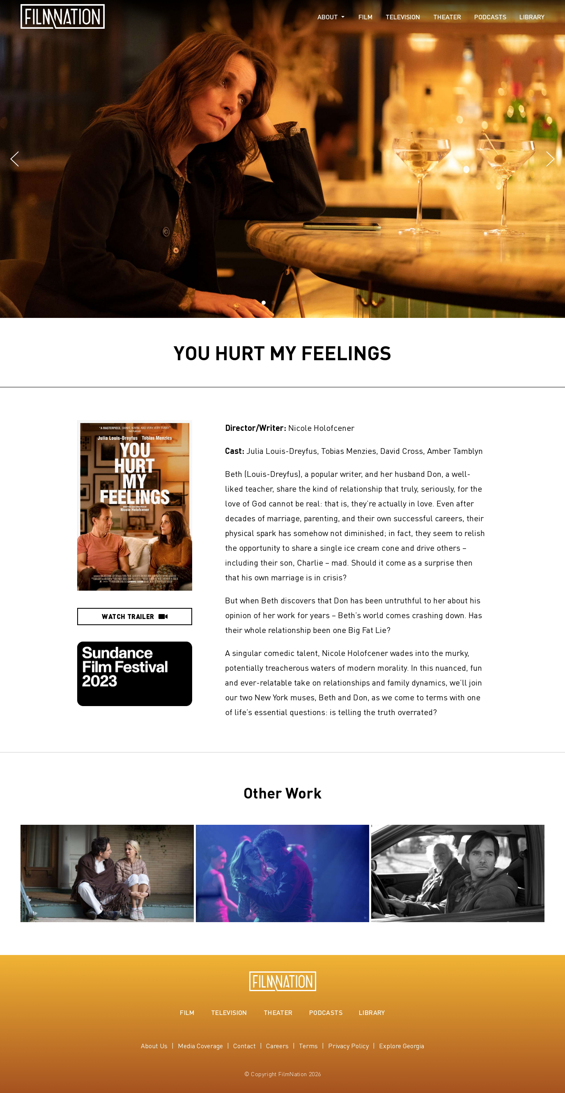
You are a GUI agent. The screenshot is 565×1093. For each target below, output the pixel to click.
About (327, 17)
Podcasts (490, 17)
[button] (14, 159)
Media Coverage (200, 1045)
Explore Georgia (401, 1045)
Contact (244, 1045)
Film (365, 17)
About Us (154, 1045)
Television (403, 17)
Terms (308, 1045)
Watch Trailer (134, 616)
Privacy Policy (348, 1045)
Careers (277, 1045)
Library (531, 17)
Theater (447, 17)
